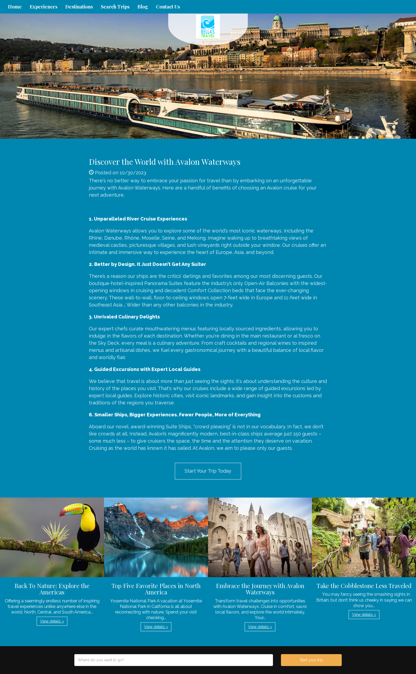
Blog (142, 6)
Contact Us (168, 6)
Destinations (79, 6)
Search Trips (115, 6)
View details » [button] (52, 621)
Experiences (43, 6)
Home (15, 6)
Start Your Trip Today (208, 471)
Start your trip (311, 660)
